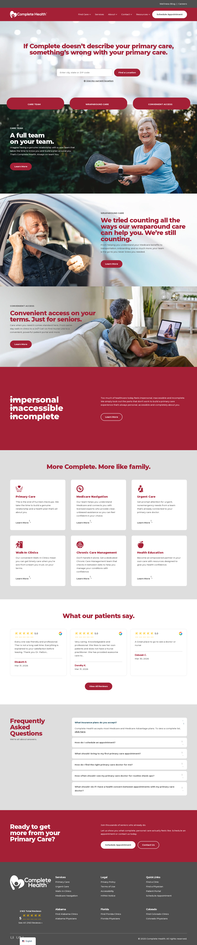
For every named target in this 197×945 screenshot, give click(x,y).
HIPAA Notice (108, 895)
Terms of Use (108, 886)
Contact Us (148, 845)
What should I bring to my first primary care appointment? (129, 754)
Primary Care (25, 496)
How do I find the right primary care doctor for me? (129, 765)
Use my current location (98, 81)
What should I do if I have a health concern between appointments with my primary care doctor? (129, 788)
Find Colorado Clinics (157, 914)
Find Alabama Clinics (66, 914)
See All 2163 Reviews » (30, 922)
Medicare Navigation (92, 496)
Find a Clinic (152, 882)
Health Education (150, 552)
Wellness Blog (167, 3)
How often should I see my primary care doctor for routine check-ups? (129, 776)
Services (99, 14)
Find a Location (127, 72)
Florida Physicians (110, 918)
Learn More (20, 166)
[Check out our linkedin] (18, 937)
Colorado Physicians (157, 918)
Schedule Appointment (170, 14)
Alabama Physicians (66, 918)
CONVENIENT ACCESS (161, 104)
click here (80, 731)
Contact (125, 14)
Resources (142, 14)
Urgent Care (146, 496)
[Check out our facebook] (12, 937)
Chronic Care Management (97, 552)
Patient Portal (153, 891)
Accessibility (107, 891)
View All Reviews (98, 686)
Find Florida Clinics (111, 914)
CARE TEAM (35, 104)
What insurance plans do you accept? (129, 722)
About (111, 14)
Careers (182, 3)
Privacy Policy (108, 882)
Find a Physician (154, 886)
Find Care (83, 14)
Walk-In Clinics (27, 552)
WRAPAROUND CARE (98, 104)
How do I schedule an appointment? (129, 742)
